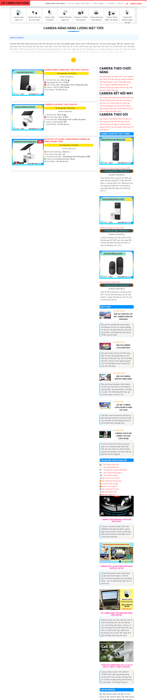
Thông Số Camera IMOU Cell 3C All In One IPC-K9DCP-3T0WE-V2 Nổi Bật (116, 666)
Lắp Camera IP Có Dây (109, 489)
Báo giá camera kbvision (108, 90)
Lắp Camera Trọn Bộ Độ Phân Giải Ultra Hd (115, 119)
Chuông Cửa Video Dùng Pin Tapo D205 (114, 168)
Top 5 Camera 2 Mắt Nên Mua (110, 85)
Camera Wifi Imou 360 (118, 103)
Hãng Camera (98, 3)
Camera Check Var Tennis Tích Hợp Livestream (123, 435)
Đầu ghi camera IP (107, 494)
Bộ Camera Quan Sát (109, 464)
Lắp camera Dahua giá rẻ (110, 473)
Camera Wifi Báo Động (112, 111)
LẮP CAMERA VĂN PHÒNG (15, 3)
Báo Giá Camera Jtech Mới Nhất (123, 346)
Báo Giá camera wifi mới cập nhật (120, 87)
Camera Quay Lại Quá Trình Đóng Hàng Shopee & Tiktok (116, 567)
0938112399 (134, 4)
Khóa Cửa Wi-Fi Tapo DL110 (109, 282)
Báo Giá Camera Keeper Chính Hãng (123, 377)
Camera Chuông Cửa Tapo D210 (111, 228)
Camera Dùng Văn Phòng (55, 3)
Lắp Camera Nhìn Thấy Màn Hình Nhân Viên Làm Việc (116, 614)
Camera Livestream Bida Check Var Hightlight (116, 520)
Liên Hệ (120, 3)
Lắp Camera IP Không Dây (110, 481)
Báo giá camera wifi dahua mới (110, 76)
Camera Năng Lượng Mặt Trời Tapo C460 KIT (66, 70)
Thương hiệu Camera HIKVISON (113, 470)
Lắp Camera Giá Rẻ (108, 475)
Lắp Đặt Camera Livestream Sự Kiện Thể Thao (123, 407)
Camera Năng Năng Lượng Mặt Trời (73, 28)
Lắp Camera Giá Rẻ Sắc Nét (109, 122)
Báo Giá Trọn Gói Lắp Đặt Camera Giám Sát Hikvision (123, 316)
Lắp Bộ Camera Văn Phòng (78, 3)
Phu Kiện (110, 3)
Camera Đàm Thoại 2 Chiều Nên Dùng (117, 82)
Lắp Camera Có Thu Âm (109, 478)
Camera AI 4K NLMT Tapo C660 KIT (60, 104)
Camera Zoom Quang (108, 484)
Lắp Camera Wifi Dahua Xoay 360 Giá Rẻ (114, 98)
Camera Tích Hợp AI (108, 486)
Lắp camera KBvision (109, 467)
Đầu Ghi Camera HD (108, 492)
